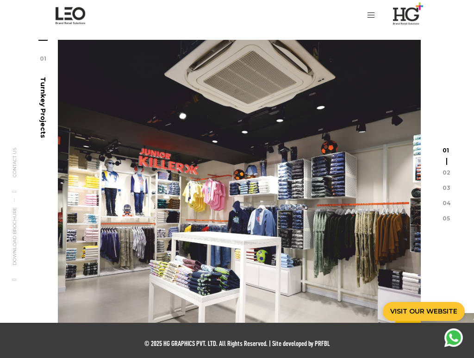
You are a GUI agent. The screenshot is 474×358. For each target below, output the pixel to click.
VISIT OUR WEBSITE (423, 311)
